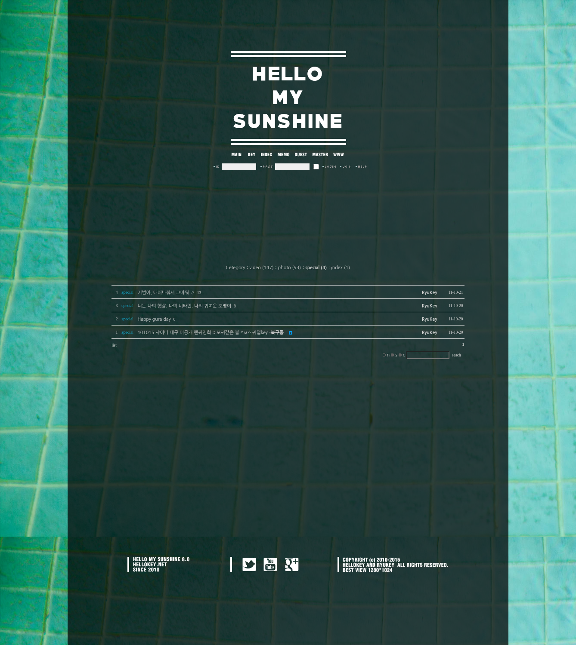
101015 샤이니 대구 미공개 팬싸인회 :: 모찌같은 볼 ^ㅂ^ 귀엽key (210, 332)
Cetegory (235, 267)
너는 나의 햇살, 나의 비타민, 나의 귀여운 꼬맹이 (184, 306)
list (113, 345)
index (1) (340, 267)
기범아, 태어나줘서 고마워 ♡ (165, 292)
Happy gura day (153, 319)
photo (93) (289, 267)
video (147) (261, 267)
